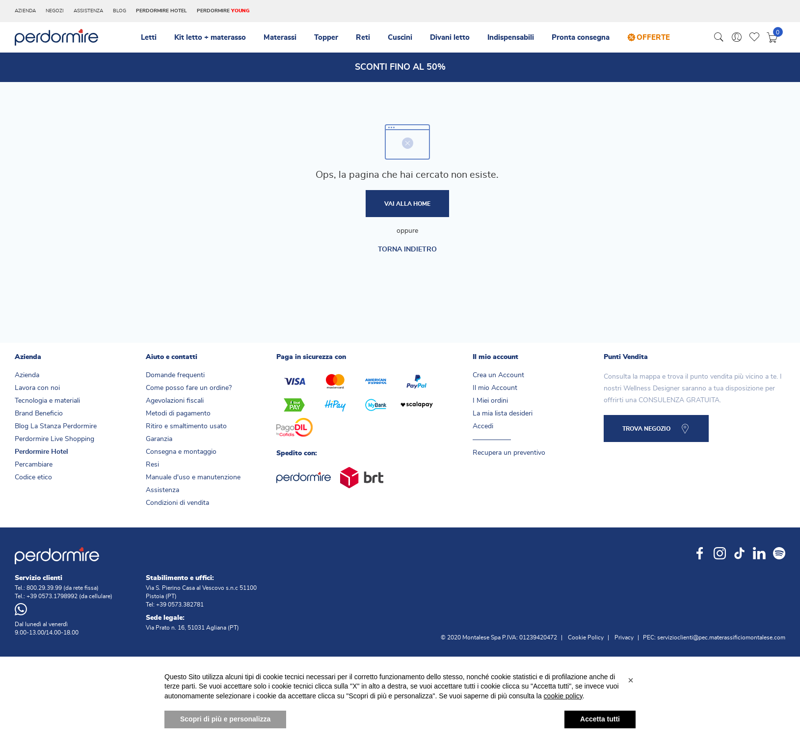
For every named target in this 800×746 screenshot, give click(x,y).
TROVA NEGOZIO (646, 429)
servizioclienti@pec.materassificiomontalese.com (721, 637)
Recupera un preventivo (509, 452)
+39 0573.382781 (180, 605)
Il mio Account (495, 388)
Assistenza (88, 10)
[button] (631, 700)
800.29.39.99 (44, 588)
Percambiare (34, 464)
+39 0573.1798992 (52, 596)
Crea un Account (498, 375)
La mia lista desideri (503, 413)
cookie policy (563, 716)
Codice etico (33, 477)
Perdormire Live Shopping (54, 439)
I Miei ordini (490, 400)
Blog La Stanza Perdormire (56, 426)
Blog (119, 10)
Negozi (55, 10)
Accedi (483, 426)
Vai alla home (407, 204)
